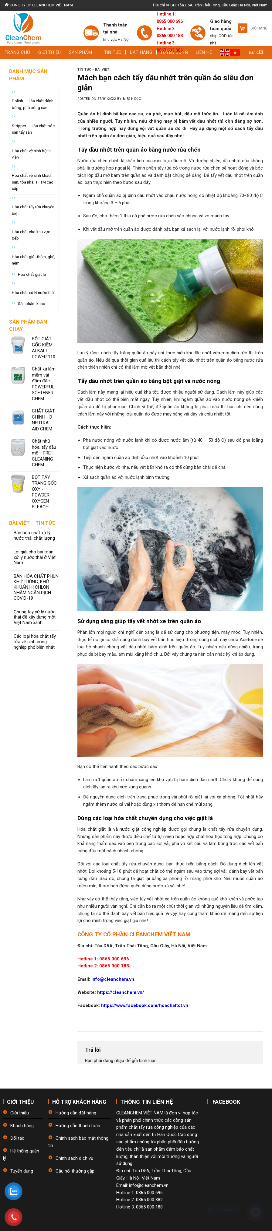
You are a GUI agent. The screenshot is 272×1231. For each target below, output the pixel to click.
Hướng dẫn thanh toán (78, 1125)
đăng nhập (113, 1060)
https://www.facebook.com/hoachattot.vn (144, 1005)
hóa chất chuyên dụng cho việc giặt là (163, 818)
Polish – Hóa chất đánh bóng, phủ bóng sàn (32, 104)
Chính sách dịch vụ (74, 1158)
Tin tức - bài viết (93, 70)
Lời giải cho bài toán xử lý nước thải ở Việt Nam (35, 557)
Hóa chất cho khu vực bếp (31, 235)
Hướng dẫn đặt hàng (76, 1113)
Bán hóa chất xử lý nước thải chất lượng (34, 535)
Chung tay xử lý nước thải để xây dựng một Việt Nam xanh (35, 617)
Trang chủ (17, 52)
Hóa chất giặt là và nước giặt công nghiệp (121, 829)
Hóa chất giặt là (32, 274)
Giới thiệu (49, 52)
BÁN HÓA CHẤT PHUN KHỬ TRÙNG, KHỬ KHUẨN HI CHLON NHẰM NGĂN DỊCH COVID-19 (36, 587)
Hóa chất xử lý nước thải (33, 292)
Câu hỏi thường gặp (75, 1171)
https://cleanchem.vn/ (120, 992)
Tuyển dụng (21, 1171)
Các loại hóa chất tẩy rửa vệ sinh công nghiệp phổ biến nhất (35, 642)
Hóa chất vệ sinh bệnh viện (31, 154)
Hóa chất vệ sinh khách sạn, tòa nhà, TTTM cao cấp (32, 182)
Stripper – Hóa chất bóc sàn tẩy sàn (33, 129)
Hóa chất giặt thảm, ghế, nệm (33, 259)
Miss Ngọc (132, 99)
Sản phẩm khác (31, 303)
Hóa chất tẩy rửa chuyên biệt (33, 210)
